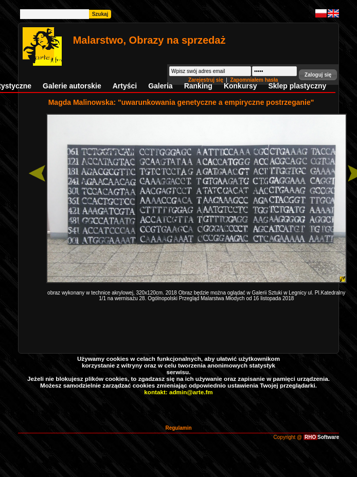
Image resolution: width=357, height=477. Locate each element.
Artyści (125, 86)
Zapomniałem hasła (254, 80)
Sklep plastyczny (297, 86)
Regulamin (178, 428)
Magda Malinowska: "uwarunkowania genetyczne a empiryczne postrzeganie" (181, 102)
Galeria (160, 86)
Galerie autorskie (72, 86)
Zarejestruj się (206, 80)
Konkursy (240, 86)
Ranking (198, 86)
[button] (318, 74)
